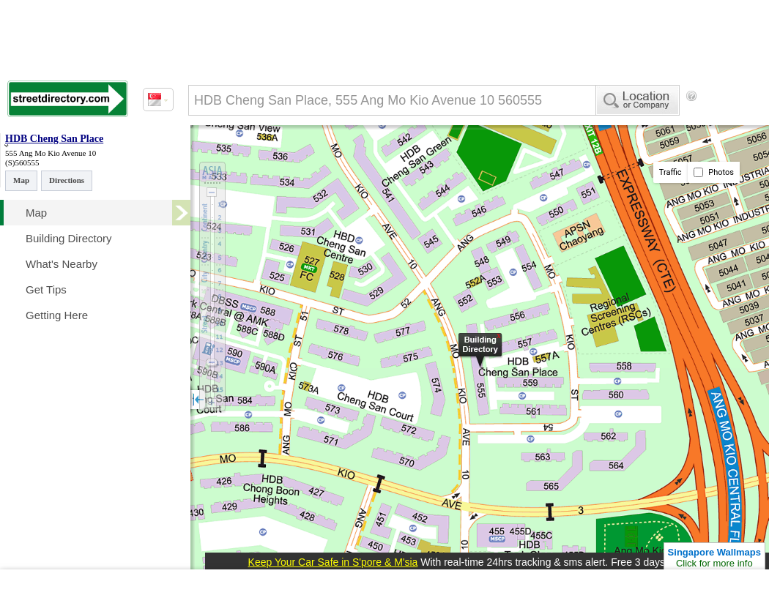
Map (21, 180)
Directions (66, 180)
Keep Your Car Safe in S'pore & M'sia (333, 562)
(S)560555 (22, 162)
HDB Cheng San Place (54, 138)
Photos (714, 172)
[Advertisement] (249, 155)
